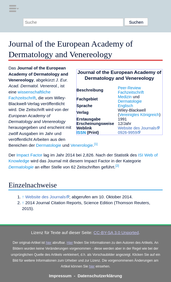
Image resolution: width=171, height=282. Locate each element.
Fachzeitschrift (131, 92)
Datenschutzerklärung (100, 275)
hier (48, 243)
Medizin (125, 97)
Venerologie (81, 145)
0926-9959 (127, 132)
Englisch (125, 105)
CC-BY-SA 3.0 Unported (116, 232)
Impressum (60, 275)
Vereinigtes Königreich (139, 114)
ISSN (81, 132)
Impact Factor (29, 155)
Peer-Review (129, 88)
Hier (70, 243)
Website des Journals (137, 128)
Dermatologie (130, 101)
